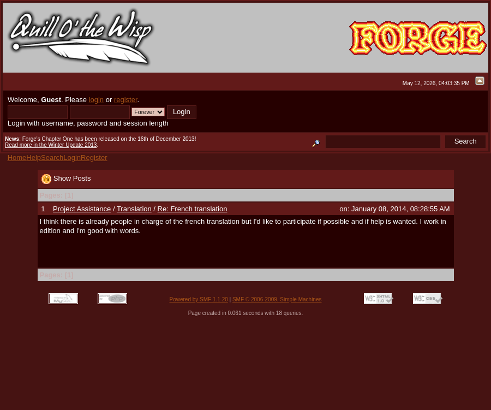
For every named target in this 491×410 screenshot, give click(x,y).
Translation (134, 209)
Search (52, 157)
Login (72, 157)
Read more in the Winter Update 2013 (51, 145)
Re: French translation (192, 209)
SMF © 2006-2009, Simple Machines (277, 299)
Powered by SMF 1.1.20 (199, 299)
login (96, 100)
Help (33, 157)
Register (94, 157)
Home (17, 157)
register (125, 100)
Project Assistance (82, 209)
